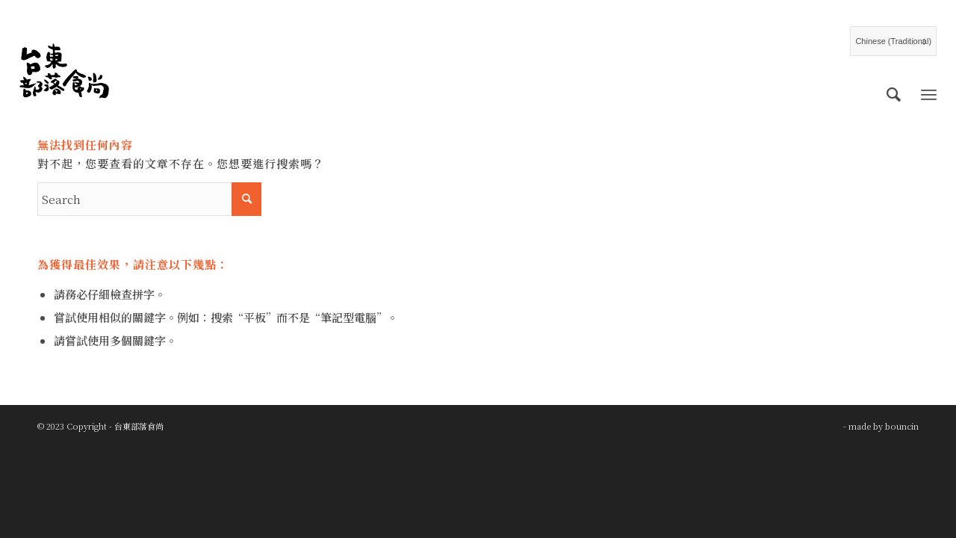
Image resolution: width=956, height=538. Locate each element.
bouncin (902, 426)
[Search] (893, 93)
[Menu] (929, 93)
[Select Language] (893, 41)
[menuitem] (893, 93)
